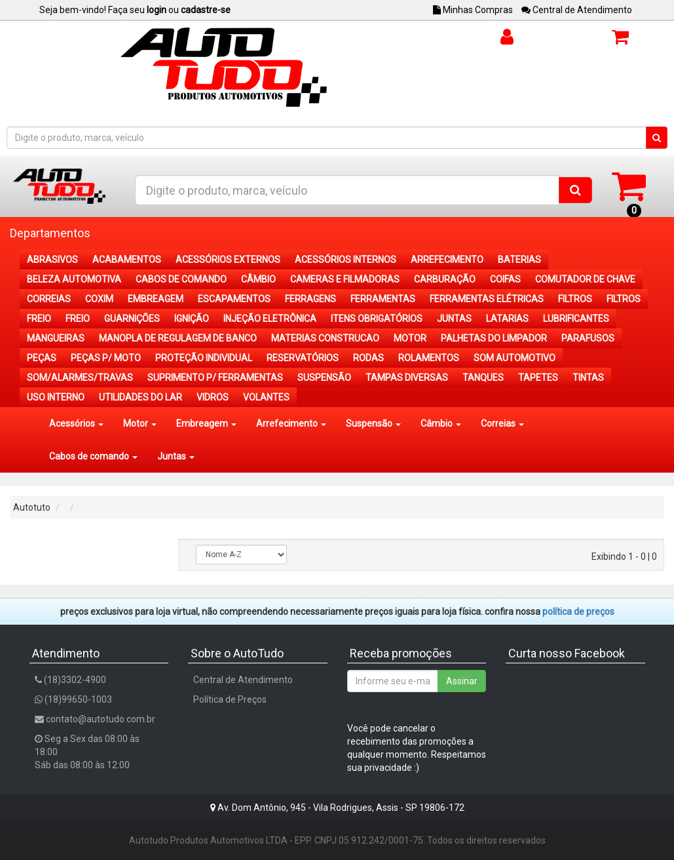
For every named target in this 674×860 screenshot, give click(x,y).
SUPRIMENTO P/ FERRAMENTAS (215, 377)
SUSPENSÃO (324, 377)
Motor (140, 423)
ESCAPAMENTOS (234, 299)
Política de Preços (230, 699)
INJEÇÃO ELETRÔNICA (269, 318)
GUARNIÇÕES (132, 318)
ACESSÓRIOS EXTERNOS (228, 259)
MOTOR (410, 338)
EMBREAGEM (155, 299)
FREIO (39, 318)
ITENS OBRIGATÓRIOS (376, 318)
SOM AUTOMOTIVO (514, 358)
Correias (502, 423)
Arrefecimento (291, 423)
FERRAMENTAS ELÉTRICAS (487, 299)
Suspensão (373, 423)
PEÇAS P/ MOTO (106, 358)
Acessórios (76, 423)
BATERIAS (519, 259)
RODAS (368, 358)
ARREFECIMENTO (447, 259)
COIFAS (505, 279)
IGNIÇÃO (191, 318)
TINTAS (588, 377)
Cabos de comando (93, 456)
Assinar (461, 681)
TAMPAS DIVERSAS (406, 377)
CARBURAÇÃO (445, 279)
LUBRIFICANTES (576, 318)
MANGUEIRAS (55, 338)
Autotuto (31, 507)
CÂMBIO (258, 279)
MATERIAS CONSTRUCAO (325, 338)
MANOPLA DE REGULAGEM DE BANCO (178, 338)
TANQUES (483, 377)
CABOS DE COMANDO (181, 279)
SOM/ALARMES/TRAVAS (80, 377)
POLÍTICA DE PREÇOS (578, 611)
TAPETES (538, 377)
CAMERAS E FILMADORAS (345, 279)
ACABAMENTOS (126, 259)
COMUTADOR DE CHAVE (585, 279)
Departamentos (50, 233)
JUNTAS (454, 318)
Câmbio (441, 423)
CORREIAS (49, 299)
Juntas (176, 456)
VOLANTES (266, 397)
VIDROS (213, 397)
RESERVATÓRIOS (303, 358)
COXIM (99, 299)
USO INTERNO (55, 397)
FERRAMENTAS (382, 299)
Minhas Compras (473, 10)
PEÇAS (41, 358)
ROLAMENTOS (428, 358)
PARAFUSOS (587, 338)
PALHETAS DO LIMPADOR (494, 338)
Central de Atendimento (576, 10)
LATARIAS (507, 318)
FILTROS (575, 299)
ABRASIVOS (52, 259)
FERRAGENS (310, 299)
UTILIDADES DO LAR (140, 397)
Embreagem (206, 423)
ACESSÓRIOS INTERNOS (345, 259)
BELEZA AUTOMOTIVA (74, 279)
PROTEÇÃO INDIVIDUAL (203, 358)
